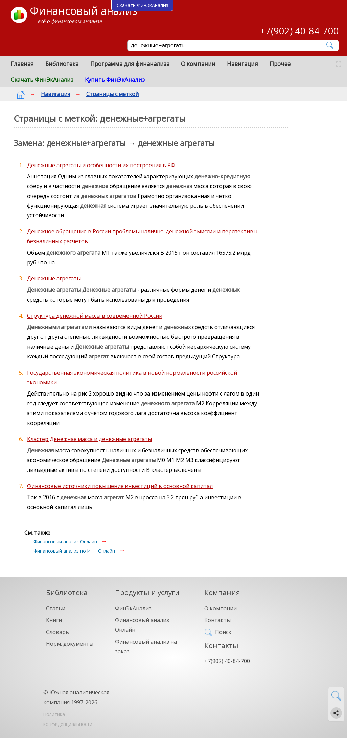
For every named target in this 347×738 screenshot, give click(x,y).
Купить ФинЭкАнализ (115, 79)
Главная (22, 64)
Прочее (280, 64)
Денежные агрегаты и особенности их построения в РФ (101, 165)
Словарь (57, 632)
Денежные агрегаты (54, 278)
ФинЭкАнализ (133, 608)
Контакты (217, 620)
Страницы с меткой (107, 94)
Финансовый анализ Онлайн (65, 541)
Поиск (223, 632)
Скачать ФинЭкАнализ (42, 79)
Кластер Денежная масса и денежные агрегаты (89, 439)
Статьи (55, 608)
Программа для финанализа (129, 64)
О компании (198, 64)
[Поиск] (228, 45)
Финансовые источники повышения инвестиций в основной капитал (120, 486)
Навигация (242, 64)
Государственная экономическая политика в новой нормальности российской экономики (132, 377)
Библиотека (61, 64)
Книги (54, 620)
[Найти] (330, 45)
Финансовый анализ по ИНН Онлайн (74, 551)
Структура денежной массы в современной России (94, 316)
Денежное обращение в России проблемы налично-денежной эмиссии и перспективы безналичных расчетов (142, 236)
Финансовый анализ (83, 10)
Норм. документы (69, 643)
